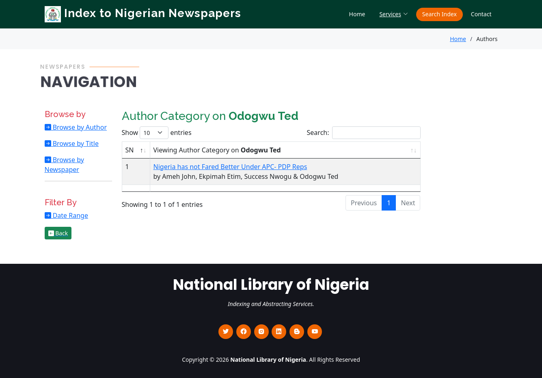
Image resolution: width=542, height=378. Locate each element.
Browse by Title (75, 143)
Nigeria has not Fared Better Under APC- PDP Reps (230, 166)
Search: (364, 132)
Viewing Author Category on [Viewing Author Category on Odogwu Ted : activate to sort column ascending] (217, 150)
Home (357, 14)
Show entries (157, 132)
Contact (481, 14)
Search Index (439, 14)
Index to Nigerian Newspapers (143, 13)
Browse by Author (79, 127)
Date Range (69, 215)
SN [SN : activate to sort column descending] (129, 150)
